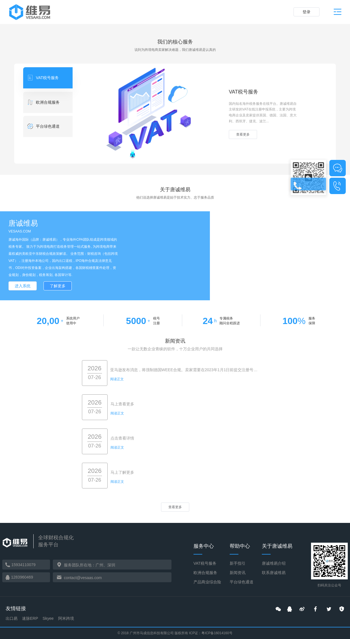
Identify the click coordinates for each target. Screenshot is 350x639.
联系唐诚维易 (274, 572)
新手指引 (237, 563)
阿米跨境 (66, 618)
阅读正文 (117, 379)
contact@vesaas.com (83, 577)
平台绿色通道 (241, 582)
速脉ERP (30, 618)
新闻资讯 (237, 572)
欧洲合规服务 (205, 572)
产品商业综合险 (207, 582)
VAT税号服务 (205, 563)
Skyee (48, 618)
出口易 (12, 618)
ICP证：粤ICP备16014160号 (210, 633)
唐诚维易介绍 (274, 563)
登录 (306, 12)
